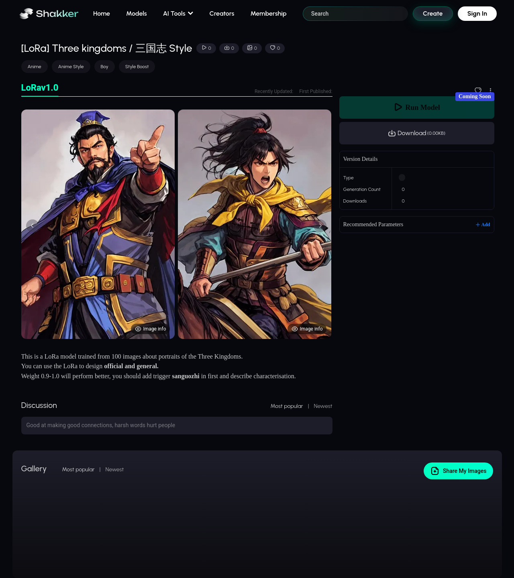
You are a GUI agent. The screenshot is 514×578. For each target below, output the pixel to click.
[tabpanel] (176, 224)
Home (101, 13)
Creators (222, 13)
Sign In (477, 13)
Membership (268, 13)
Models (136, 13)
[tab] (40, 88)
